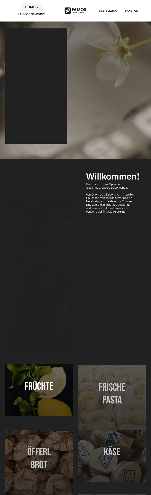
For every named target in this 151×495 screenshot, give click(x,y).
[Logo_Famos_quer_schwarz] (75, 8)
